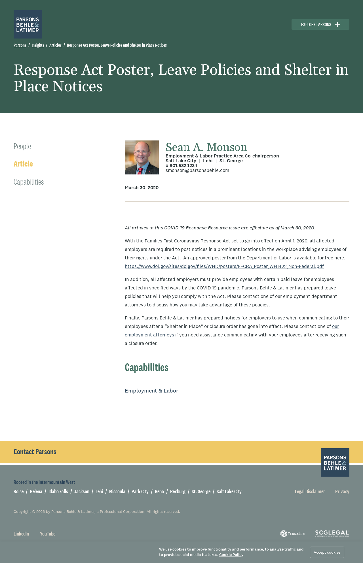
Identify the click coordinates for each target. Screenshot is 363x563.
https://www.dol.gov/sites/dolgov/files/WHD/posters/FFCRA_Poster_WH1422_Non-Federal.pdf (224, 266)
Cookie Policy (231, 554)
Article (23, 164)
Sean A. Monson (206, 147)
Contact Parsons (35, 451)
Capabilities (29, 181)
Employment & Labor (151, 390)
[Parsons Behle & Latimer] (28, 24)
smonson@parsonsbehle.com (197, 170)
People (22, 146)
